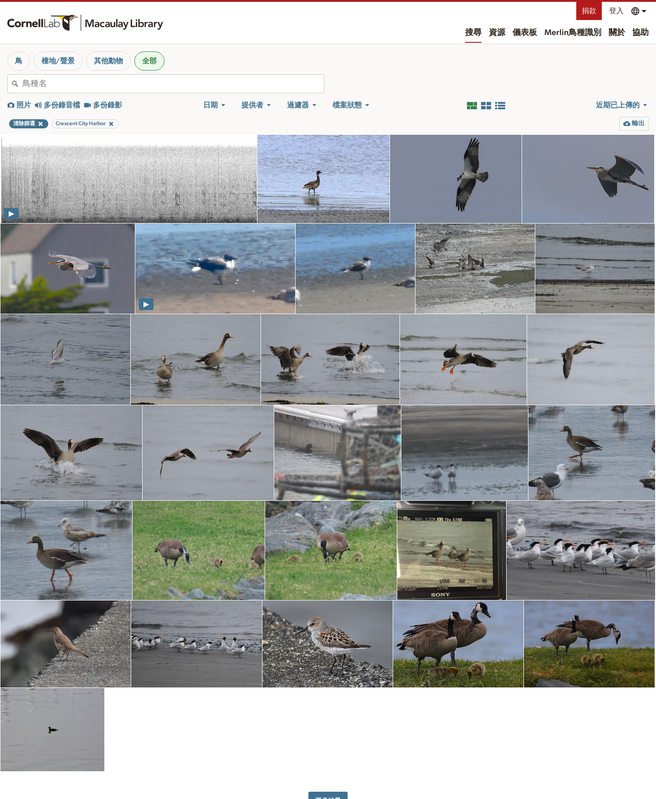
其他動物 (108, 61)
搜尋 (473, 33)
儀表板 (524, 33)
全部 (149, 61)
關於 (617, 33)
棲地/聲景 (58, 61)
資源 (497, 33)
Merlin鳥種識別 (572, 33)
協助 (640, 33)
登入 (616, 11)
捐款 (589, 11)
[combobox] (173, 84)
